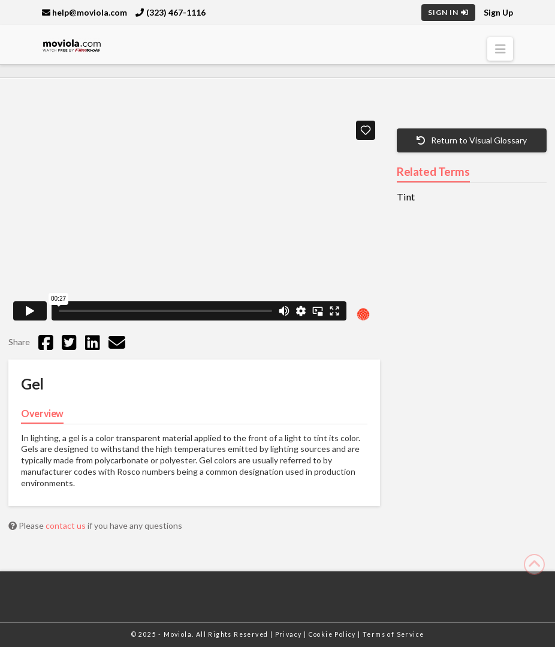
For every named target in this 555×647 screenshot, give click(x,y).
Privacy (289, 634)
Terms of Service (393, 634)
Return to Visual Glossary (472, 140)
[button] (500, 49)
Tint (406, 196)
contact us (67, 525)
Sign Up (498, 12)
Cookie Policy (333, 634)
